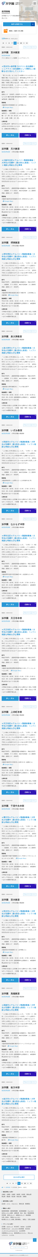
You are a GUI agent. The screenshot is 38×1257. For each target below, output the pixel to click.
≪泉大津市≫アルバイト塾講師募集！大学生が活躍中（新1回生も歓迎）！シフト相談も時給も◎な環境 (19, 350)
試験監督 (16, 1213)
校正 (25, 1213)
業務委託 (27, 1203)
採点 (21, 1213)
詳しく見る (10, 135)
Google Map (8, 107)
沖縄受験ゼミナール (7, 1233)
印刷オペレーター (15, 1217)
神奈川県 (19, 1196)
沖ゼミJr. (30, 1233)
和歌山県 (28, 1194)
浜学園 (3, 1226)
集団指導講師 (5, 1211)
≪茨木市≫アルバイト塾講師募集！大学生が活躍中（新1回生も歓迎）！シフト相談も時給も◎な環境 (19, 913)
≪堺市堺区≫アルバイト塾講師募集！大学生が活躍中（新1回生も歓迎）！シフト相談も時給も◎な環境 (19, 256)
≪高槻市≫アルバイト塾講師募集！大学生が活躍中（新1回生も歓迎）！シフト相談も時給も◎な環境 (19, 1007)
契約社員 (21, 1203)
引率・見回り (5, 1217)
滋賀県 (18, 1194)
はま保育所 (22, 1230)
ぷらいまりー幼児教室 (18, 1228)
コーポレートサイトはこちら (19, 1247)
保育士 (24, 1219)
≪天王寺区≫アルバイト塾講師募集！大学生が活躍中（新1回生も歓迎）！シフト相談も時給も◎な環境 (19, 632)
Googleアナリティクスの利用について (19, 1255)
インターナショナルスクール (10, 1230)
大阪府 (3, 1194)
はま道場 (28, 1226)
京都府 (13, 1194)
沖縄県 (24, 1196)
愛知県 (8, 1196)
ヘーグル (11, 1235)
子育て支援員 (31, 1219)
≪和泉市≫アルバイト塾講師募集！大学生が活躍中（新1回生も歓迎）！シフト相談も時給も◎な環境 (19, 444)
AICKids (27, 1228)
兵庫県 (8, 1194)
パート (8, 1203)
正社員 (3, 1203)
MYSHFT (16, 1226)
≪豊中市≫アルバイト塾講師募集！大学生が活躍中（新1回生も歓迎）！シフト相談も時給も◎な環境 (19, 819)
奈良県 (23, 1194)
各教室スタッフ (20, 1215)
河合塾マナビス (6, 1228)
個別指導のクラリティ (20, 1233)
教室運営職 (31, 1213)
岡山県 (3, 1196)
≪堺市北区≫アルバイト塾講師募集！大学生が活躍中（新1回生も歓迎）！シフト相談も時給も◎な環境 (19, 538)
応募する (28, 135)
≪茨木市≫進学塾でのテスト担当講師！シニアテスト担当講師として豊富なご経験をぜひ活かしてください (19, 68)
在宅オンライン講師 (7, 1213)
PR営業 (4, 1215)
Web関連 (28, 1215)
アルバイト (15, 1203)
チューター (31, 1211)
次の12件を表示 (19, 1177)
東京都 (13, 1196)
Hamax (22, 1226)
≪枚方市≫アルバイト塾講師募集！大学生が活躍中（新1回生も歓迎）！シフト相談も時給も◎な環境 (19, 1101)
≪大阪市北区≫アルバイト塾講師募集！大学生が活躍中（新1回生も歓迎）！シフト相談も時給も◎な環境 (19, 162)
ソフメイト (5, 1235)
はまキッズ (10, 1226)
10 (21, 43)
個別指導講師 (14, 1211)
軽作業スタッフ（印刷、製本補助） (11, 1219)
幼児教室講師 (22, 1211)
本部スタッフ (11, 1215)
